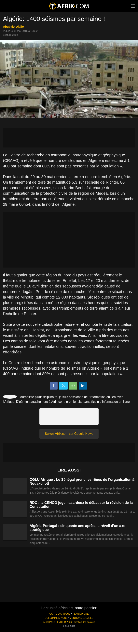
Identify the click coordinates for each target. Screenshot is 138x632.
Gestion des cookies (84, 622)
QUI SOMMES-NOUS (56, 618)
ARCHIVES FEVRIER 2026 (57, 622)
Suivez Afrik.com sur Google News (69, 433)
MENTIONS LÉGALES (81, 618)
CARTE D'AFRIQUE (59, 613)
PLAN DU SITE (81, 613)
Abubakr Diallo (13, 26)
